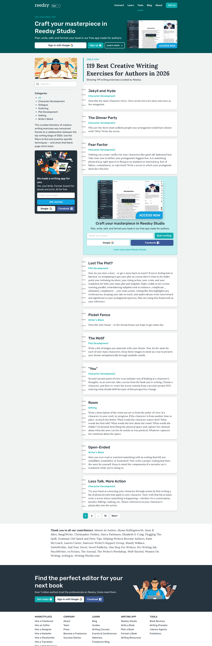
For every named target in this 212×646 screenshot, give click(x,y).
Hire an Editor (42, 625)
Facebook (65, 208)
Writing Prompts (158, 625)
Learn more (115, 45)
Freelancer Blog (101, 641)
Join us (171, 5)
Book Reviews (157, 621)
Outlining (43, 108)
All (39, 97)
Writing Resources (131, 637)
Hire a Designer (43, 629)
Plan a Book (127, 629)
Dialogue (43, 104)
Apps (55, 6)
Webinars (97, 637)
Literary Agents (158, 629)
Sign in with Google (60, 45)
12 (105, 515)
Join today (44, 599)
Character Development (51, 101)
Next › (115, 515)
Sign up (95, 45)
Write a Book (128, 625)
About (158, 5)
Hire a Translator (44, 641)
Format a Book (129, 633)
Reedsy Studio (129, 621)
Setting (42, 115)
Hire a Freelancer (44, 621)
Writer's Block (45, 119)
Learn (130, 5)
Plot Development (48, 112)
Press (66, 629)
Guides (96, 625)
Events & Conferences (104, 633)
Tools (140, 5)
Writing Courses (101, 629)
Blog (149, 5)
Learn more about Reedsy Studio (130, 249)
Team (66, 625)
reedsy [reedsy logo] (42, 5)
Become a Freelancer (75, 633)
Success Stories (72, 637)
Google (46, 208)
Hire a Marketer (43, 633)
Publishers (155, 633)
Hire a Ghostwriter (45, 637)
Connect (119, 5)
